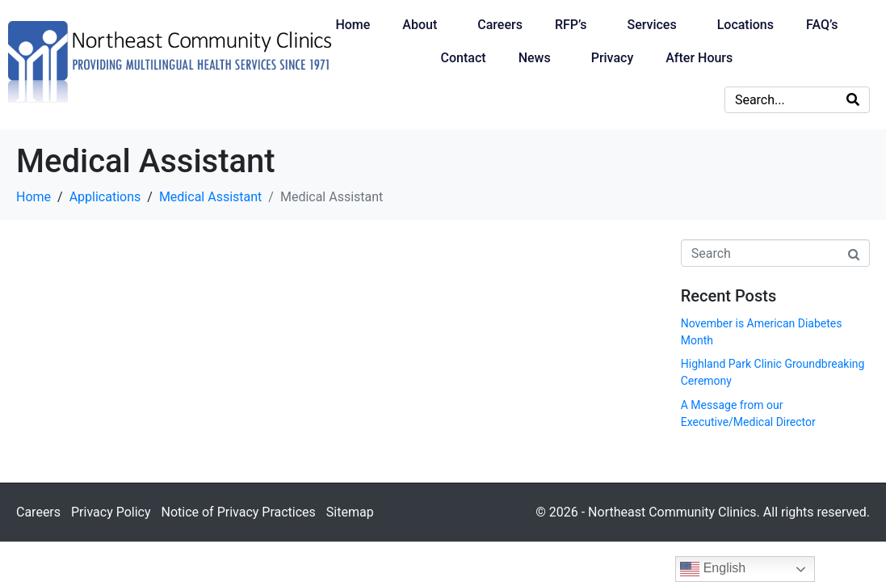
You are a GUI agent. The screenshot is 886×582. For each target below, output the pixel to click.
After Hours (699, 57)
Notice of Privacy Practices (238, 512)
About (419, 24)
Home (352, 24)
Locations (745, 24)
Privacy (612, 57)
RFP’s (571, 24)
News (535, 57)
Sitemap (350, 512)
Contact (463, 57)
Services (651, 24)
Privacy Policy (111, 512)
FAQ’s (822, 24)
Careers (500, 24)
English (712, 569)
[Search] (853, 99)
